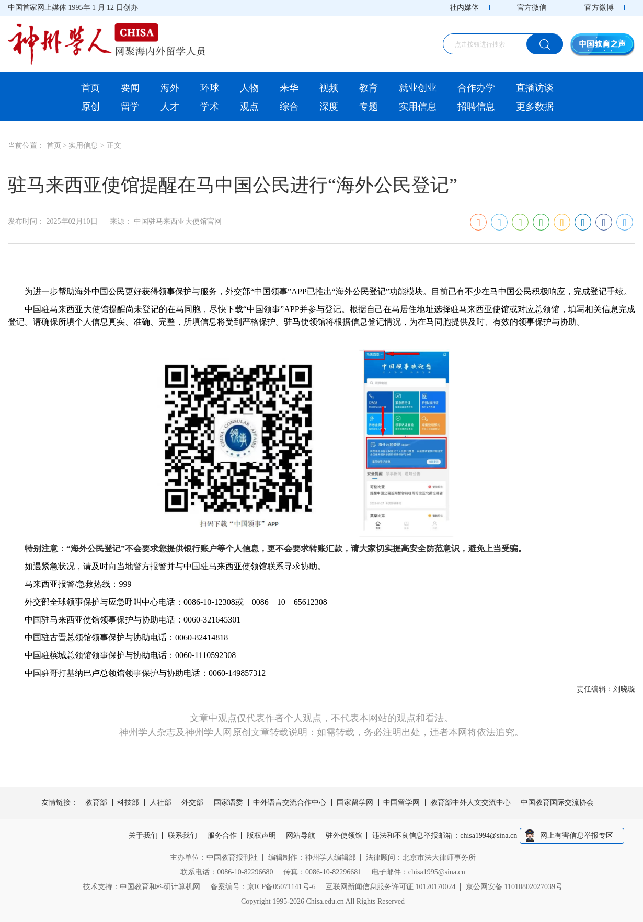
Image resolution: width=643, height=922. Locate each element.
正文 (114, 145)
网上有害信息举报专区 (576, 835)
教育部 (96, 802)
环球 (209, 88)
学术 (209, 106)
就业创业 (418, 88)
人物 (249, 88)
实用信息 (418, 106)
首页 (90, 88)
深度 (328, 106)
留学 (130, 106)
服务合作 (222, 835)
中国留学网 (401, 802)
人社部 (160, 802)
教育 (368, 88)
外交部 (192, 802)
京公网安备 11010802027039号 (514, 887)
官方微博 (599, 7)
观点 (249, 106)
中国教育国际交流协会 (557, 802)
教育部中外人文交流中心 (470, 802)
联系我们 (182, 835)
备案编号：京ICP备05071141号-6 (263, 887)
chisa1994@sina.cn (489, 835)
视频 (328, 88)
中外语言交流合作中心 (289, 802)
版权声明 (261, 835)
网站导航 (301, 835)
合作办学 (476, 88)
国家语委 (228, 802)
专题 (368, 106)
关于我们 (143, 835)
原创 (90, 106)
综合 (289, 106)
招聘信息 (476, 106)
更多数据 (535, 106)
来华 (289, 88)
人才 (169, 106)
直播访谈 (535, 88)
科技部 (128, 802)
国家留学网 (355, 802)
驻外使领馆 (344, 835)
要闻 (130, 88)
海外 (169, 88)
